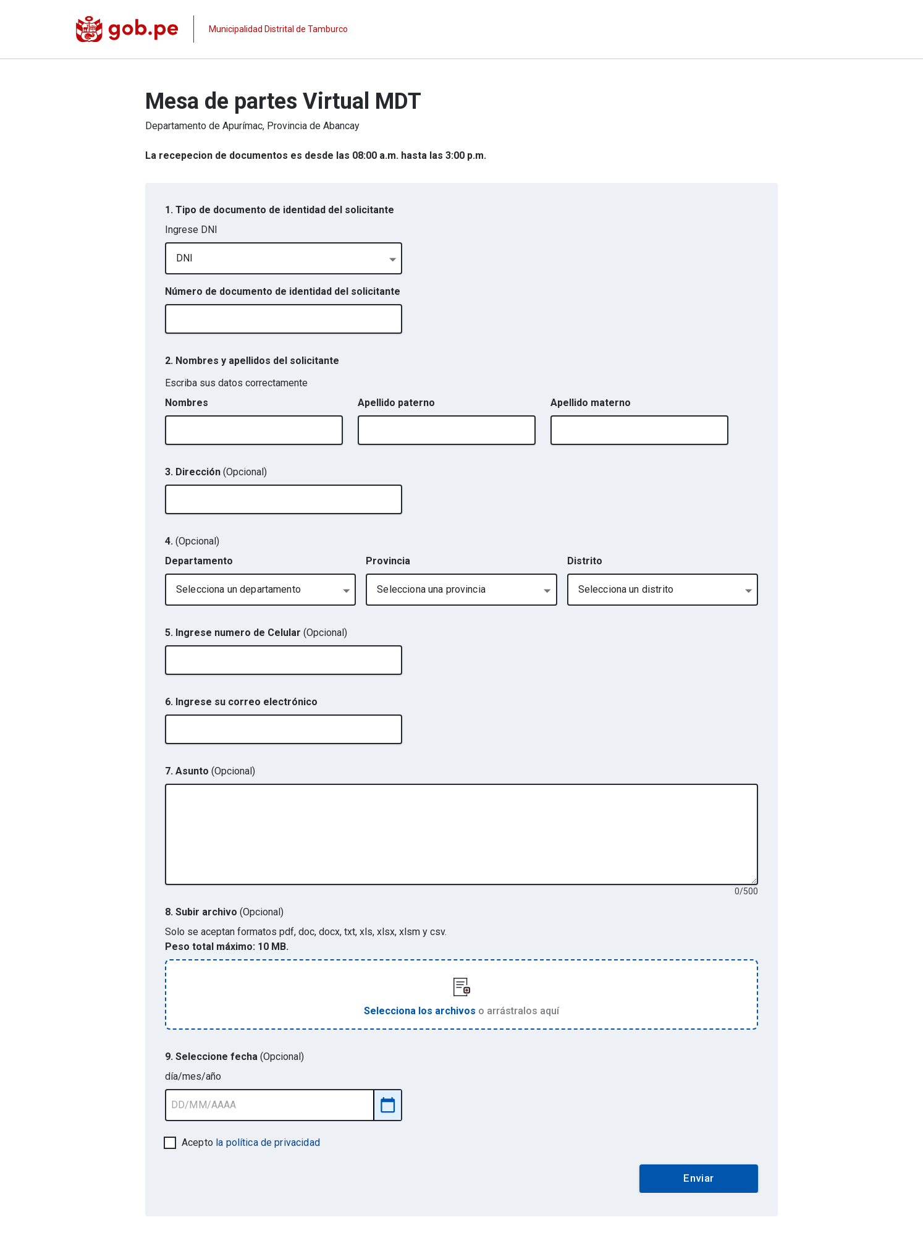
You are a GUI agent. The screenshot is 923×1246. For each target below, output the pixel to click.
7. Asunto (210, 771)
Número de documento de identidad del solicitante (282, 291)
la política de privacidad (268, 1142)
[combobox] (283, 258)
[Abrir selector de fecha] (387, 1104)
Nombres (186, 403)
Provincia (388, 561)
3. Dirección (216, 472)
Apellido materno (590, 403)
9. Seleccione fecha (234, 1056)
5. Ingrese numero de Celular (256, 632)
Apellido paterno (396, 403)
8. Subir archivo (224, 912)
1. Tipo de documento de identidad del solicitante (279, 210)
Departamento (199, 561)
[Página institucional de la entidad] (212, 29)
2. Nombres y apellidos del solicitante (252, 361)
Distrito (584, 561)
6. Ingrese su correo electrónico (241, 702)
